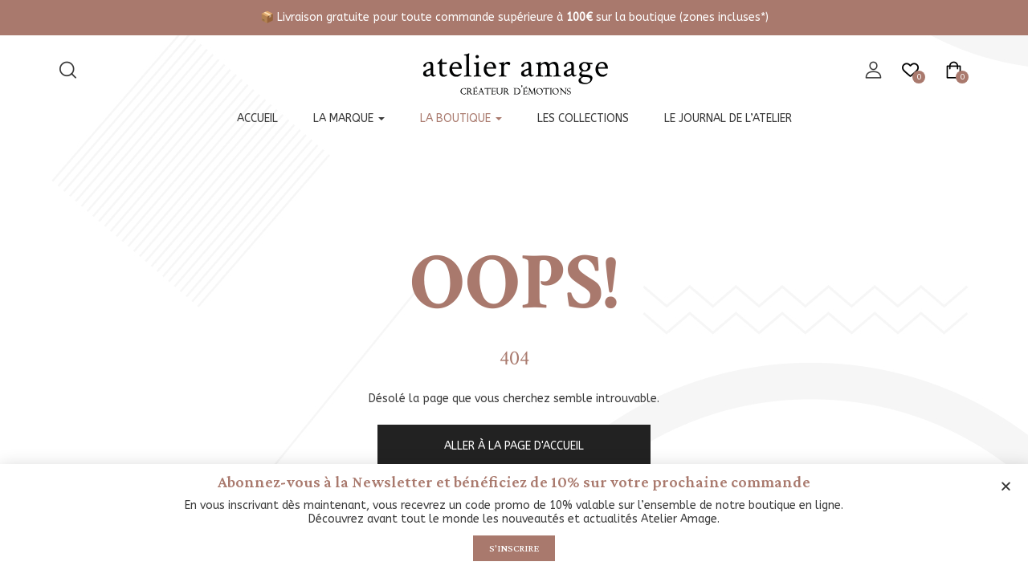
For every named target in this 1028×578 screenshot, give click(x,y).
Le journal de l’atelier (728, 118)
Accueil (257, 118)
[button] (1006, 484)
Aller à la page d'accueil (514, 446)
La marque (349, 118)
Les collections (583, 118)
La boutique (461, 118)
